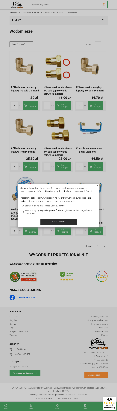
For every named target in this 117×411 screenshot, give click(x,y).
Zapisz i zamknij (58, 222)
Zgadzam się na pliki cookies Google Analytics (45, 206)
